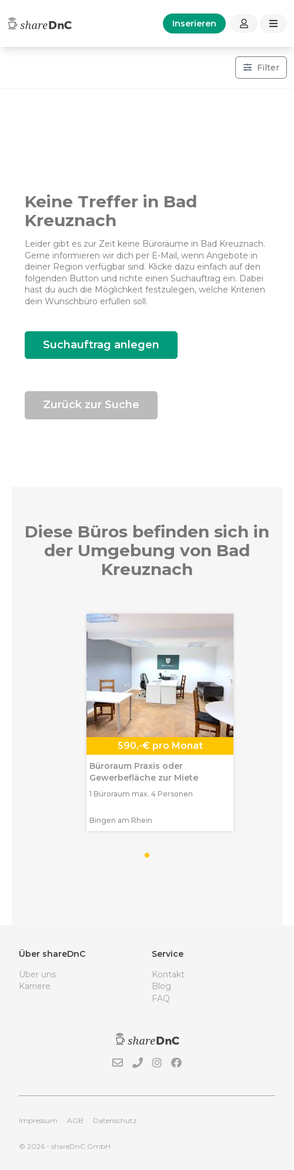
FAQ (161, 998)
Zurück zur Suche (91, 404)
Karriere (35, 986)
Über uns (37, 974)
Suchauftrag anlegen (101, 344)
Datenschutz (115, 1120)
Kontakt (168, 974)
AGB (75, 1120)
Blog (161, 986)
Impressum (38, 1120)
